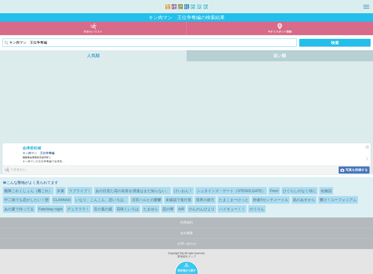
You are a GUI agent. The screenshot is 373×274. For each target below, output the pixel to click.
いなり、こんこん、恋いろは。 (101, 200)
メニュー (366, 6)
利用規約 (186, 222)
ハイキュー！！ (232, 209)
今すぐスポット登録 (280, 31)
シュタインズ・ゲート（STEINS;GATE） (231, 191)
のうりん (257, 209)
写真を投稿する (357, 170)
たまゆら (150, 209)
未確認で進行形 (178, 200)
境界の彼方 (205, 200)
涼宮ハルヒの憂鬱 (146, 200)
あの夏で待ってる (19, 209)
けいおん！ (183, 191)
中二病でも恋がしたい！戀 (26, 200)
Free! (274, 191)
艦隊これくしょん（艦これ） (28, 191)
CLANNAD (62, 200)
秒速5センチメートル (270, 200)
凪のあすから (304, 200)
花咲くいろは (128, 209)
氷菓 (60, 191)
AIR (181, 209)
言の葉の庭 (103, 209)
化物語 (326, 191)
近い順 (279, 55)
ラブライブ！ (80, 191)
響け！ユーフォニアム (338, 200)
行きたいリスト (93, 31)
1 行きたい (18, 169)
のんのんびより (202, 209)
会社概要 (186, 233)
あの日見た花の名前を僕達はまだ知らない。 (132, 191)
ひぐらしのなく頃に (299, 191)
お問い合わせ (186, 243)
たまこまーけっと (233, 200)
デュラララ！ (78, 209)
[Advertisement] (186, 104)
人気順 (93, 55)
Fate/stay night (50, 209)
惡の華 (168, 209)
